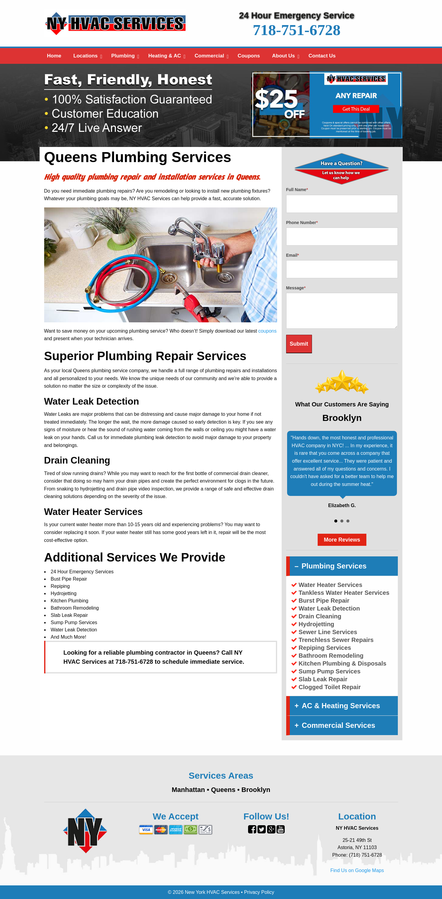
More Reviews (342, 540)
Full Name (297, 189)
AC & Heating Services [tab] (341, 706)
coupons (267, 331)
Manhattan (188, 789)
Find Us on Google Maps (357, 870)
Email (292, 255)
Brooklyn (255, 789)
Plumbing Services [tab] (334, 566)
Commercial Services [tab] (338, 725)
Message (296, 287)
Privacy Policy (259, 892)
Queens (223, 789)
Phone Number (302, 222)
